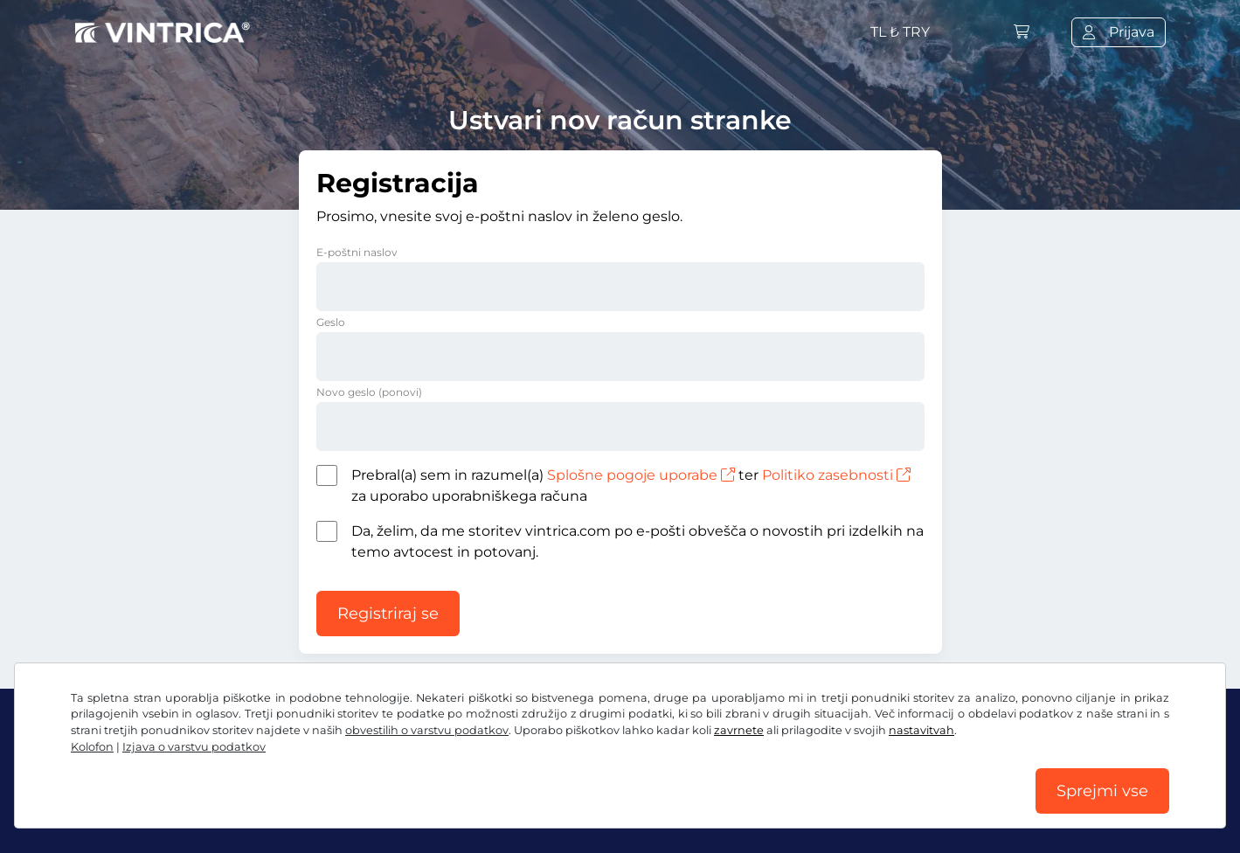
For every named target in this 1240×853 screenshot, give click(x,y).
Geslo (330, 322)
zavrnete (739, 730)
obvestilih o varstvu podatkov (427, 730)
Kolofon (92, 746)
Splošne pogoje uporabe (641, 475)
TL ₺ (900, 32)
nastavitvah (921, 730)
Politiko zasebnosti (836, 475)
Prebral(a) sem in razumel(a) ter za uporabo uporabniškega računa (631, 485)
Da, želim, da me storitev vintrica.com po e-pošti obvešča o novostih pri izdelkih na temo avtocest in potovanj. (637, 541)
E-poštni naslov (357, 252)
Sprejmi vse (1102, 791)
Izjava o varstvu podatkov (194, 746)
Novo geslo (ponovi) (369, 392)
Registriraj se (388, 613)
